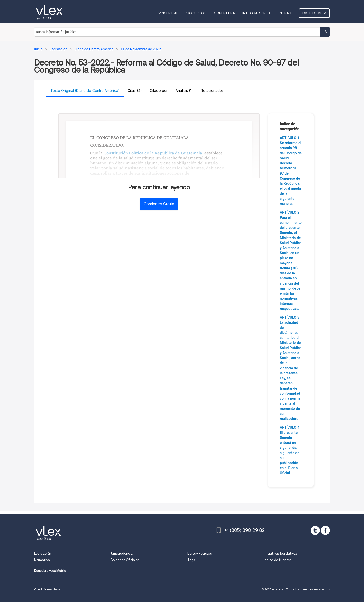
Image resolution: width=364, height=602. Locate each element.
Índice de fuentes (277, 560)
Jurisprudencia (122, 553)
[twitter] (315, 530)
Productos (195, 13)
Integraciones (256, 13)
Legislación (42, 553)
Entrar (284, 13)
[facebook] (325, 530)
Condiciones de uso (48, 589)
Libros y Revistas (199, 553)
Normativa (42, 560)
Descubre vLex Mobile (50, 571)
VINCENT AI (167, 13)
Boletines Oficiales (125, 560)
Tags (191, 560)
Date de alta (314, 13)
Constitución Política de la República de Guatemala (153, 153)
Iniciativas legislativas (280, 553)
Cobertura (224, 13)
